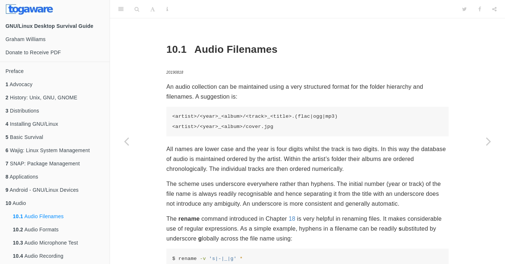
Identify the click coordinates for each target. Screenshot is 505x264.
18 (292, 219)
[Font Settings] (153, 9)
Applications (21, 177)
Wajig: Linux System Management (47, 150)
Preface (14, 71)
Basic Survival (24, 137)
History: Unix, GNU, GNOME (41, 97)
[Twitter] (464, 9)
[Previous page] (126, 141)
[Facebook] (480, 9)
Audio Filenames (38, 216)
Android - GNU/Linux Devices (42, 190)
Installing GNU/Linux (31, 124)
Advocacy (19, 84)
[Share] (494, 9)
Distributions (22, 111)
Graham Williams (25, 39)
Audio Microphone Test (45, 243)
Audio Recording (38, 256)
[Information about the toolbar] (167, 9)
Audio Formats (36, 229)
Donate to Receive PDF (33, 52)
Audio (15, 203)
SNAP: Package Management (42, 163)
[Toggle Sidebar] (121, 9)
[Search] (137, 9)
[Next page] (488, 141)
